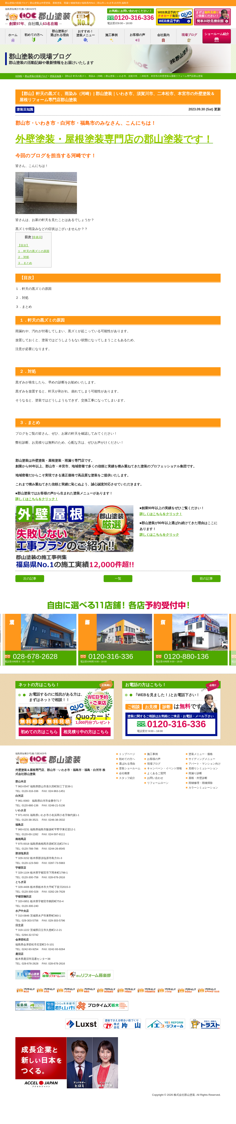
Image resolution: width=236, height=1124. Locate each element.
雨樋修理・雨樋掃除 (201, 782)
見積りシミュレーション (203, 768)
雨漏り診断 (195, 773)
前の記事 (206, 578)
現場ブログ (189, 37)
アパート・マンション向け (205, 763)
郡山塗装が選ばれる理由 (59, 35)
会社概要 (124, 773)
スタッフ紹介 (127, 778)
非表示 (37, 237)
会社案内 (163, 37)
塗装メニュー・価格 (201, 754)
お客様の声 (137, 37)
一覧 (118, 578)
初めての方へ (33, 37)
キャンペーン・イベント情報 (164, 768)
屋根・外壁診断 (198, 778)
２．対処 (23, 257)
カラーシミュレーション (203, 787)
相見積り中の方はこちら (86, 732)
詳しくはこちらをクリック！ (36, 499)
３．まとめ (25, 263)
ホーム (12, 37)
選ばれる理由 (127, 763)
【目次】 (23, 245)
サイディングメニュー (202, 758)
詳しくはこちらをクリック (159, 534)
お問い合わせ (155, 778)
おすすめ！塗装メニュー (85, 35)
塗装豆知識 (25, 109)
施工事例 (111, 37)
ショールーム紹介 (216, 37)
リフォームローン (157, 782)
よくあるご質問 (156, 773)
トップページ (127, 754)
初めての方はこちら (39, 732)
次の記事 (29, 578)
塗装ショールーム (129, 768)
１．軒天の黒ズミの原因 (33, 251)
